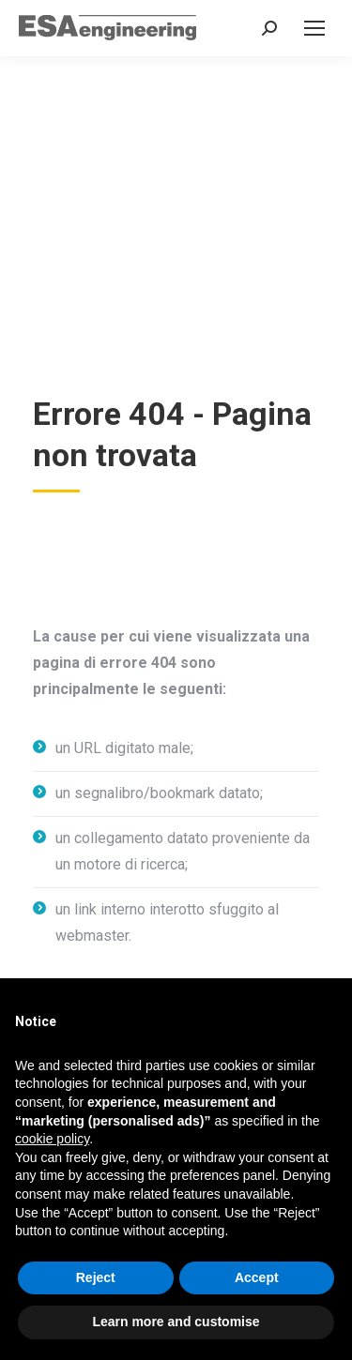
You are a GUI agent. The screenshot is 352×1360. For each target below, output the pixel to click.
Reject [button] (95, 1277)
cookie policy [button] (52, 1138)
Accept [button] (257, 1277)
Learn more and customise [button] (175, 1321)
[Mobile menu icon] (314, 28)
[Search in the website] (269, 28)
